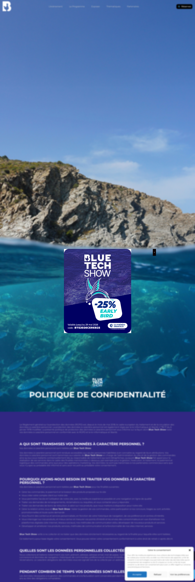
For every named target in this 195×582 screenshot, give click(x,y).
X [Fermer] (154, 252)
